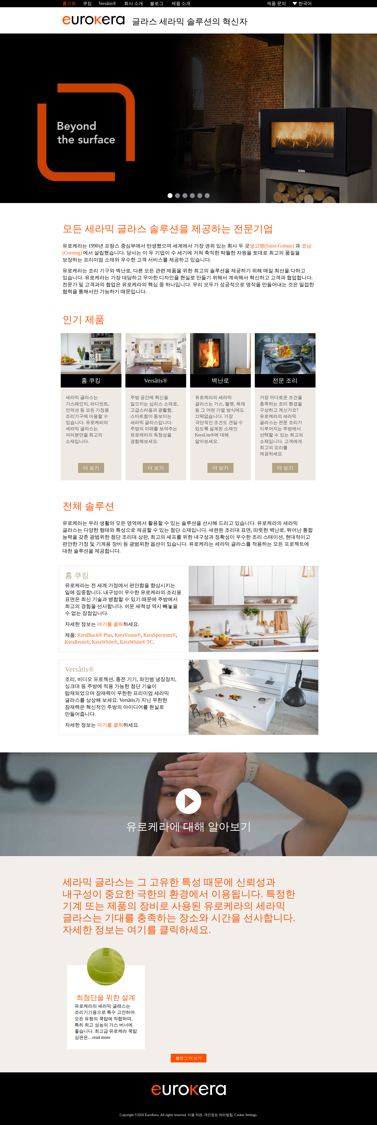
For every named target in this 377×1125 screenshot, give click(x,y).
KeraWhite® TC (136, 642)
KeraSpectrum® (159, 635)
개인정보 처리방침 (218, 1115)
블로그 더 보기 (189, 1058)
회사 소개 (133, 3)
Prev (14, 118)
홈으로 (69, 3)
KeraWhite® (104, 642)
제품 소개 (180, 3)
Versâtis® (107, 3)
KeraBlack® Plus (94, 635)
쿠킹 (87, 3)
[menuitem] (302, 3)
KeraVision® (128, 635)
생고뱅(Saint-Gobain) (272, 245)
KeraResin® (77, 642)
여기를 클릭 (110, 624)
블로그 (156, 3)
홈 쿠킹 (77, 575)
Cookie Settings (245, 1115)
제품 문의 (276, 3)
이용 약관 (195, 1115)
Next (362, 118)
